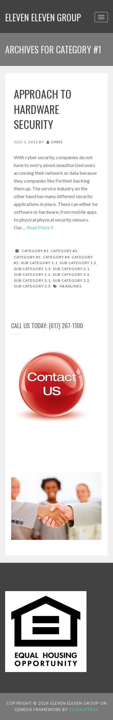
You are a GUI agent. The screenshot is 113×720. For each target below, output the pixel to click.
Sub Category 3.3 (32, 286)
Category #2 (64, 250)
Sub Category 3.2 (71, 280)
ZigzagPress (83, 709)
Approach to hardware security (42, 109)
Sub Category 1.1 (39, 262)
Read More (40, 227)
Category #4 (56, 257)
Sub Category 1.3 (32, 268)
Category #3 (27, 257)
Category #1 (35, 250)
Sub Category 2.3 (71, 274)
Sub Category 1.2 (78, 262)
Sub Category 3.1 (32, 280)
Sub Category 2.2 (32, 274)
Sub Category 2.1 (71, 268)
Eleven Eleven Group (43, 17)
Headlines (70, 286)
